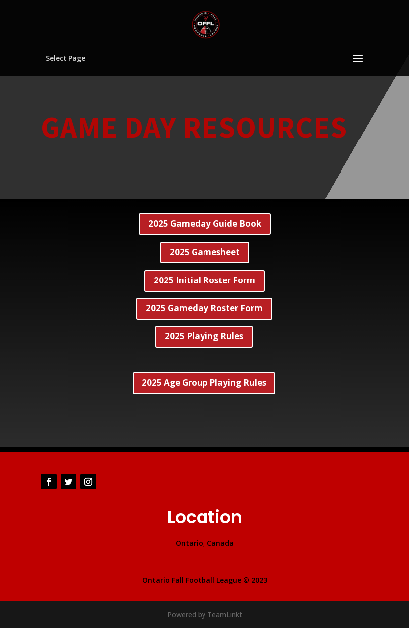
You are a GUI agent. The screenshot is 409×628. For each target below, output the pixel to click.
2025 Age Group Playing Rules (204, 382)
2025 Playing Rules (204, 336)
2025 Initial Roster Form (204, 280)
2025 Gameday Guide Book (204, 223)
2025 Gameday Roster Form (204, 308)
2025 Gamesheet (205, 252)
